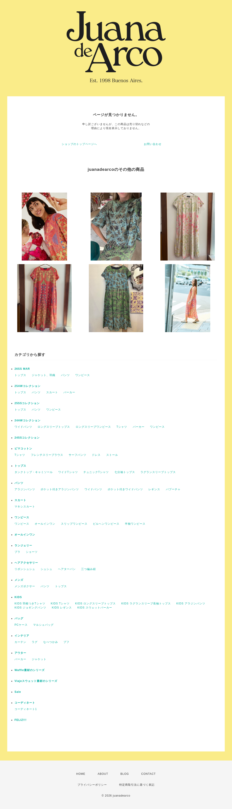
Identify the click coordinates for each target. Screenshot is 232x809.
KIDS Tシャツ (60, 603)
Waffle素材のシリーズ (29, 670)
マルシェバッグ (43, 624)
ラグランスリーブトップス (158, 472)
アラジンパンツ (24, 489)
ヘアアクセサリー (26, 562)
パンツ (65, 375)
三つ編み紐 (88, 569)
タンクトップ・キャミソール (33, 472)
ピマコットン (23, 448)
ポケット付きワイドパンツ (125, 489)
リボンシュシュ (24, 569)
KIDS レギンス (62, 607)
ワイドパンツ (23, 426)
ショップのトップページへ (79, 144)
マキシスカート (24, 506)
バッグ (18, 618)
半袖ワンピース (135, 523)
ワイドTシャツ (68, 472)
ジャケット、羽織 (43, 375)
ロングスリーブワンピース (93, 426)
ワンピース (82, 375)
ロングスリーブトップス (54, 426)
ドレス (96, 454)
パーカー (69, 392)
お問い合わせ (153, 144)
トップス (20, 375)
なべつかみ (50, 642)
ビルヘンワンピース (106, 523)
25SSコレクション (27, 403)
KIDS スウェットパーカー (94, 607)
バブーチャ (173, 489)
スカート (52, 392)
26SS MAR (22, 368)
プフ (66, 642)
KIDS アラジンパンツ (190, 603)
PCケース (21, 624)
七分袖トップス (124, 472)
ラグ (35, 642)
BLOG (125, 773)
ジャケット (39, 659)
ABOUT (103, 773)
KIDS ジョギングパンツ (30, 607)
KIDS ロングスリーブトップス (95, 603)
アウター (20, 652)
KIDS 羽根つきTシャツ (29, 603)
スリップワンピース (74, 523)
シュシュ (46, 569)
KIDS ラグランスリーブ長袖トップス (146, 603)
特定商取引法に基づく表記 (137, 784)
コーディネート (24, 702)
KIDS (18, 597)
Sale (17, 691)
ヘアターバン (67, 569)
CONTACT (148, 773)
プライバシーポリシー (92, 784)
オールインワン (45, 523)
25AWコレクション (27, 386)
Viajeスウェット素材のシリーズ (35, 681)
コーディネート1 (25, 709)
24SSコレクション (27, 437)
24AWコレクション (27, 420)
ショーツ (32, 551)
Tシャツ (121, 426)
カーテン (20, 642)
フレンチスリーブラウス (47, 454)
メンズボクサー (24, 586)
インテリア (21, 635)
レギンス (154, 489)
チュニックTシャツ (96, 472)
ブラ (17, 551)
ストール (112, 454)
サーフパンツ (77, 454)
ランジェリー (23, 545)
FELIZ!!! (20, 720)
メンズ (18, 580)
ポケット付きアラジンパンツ (60, 489)
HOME (80, 773)
